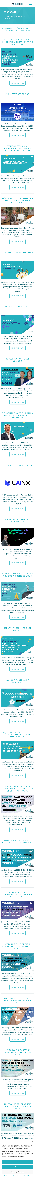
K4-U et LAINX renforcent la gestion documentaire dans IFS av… (17, 42)
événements (23, 28)
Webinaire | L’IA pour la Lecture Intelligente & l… (17, 841)
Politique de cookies (9, 1176)
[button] (32, 1141)
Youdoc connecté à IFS (17, 307)
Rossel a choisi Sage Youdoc (17, 360)
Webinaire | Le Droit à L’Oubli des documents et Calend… (17, 946)
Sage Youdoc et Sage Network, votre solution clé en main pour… (17, 788)
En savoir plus (17, 83)
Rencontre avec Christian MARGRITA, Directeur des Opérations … (17, 415)
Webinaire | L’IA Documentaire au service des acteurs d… (18, 894)
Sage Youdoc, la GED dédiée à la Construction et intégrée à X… (17, 734)
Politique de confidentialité (23, 1176)
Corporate (7, 28)
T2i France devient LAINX (17, 465)
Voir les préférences (17, 1172)
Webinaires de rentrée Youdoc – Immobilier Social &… (17, 1000)
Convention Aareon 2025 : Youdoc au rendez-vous (17, 575)
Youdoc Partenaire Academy (17, 681)
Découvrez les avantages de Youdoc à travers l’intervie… (17, 200)
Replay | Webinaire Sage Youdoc (18, 629)
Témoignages (10, 30)
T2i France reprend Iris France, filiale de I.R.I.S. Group (17, 1106)
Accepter (17, 1162)
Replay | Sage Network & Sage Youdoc (17, 520)
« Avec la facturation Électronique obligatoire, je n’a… (17, 1052)
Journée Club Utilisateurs (17, 252)
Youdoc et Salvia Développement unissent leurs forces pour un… (17, 148)
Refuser (17, 1167)
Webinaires (25, 30)
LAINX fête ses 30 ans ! (17, 94)
